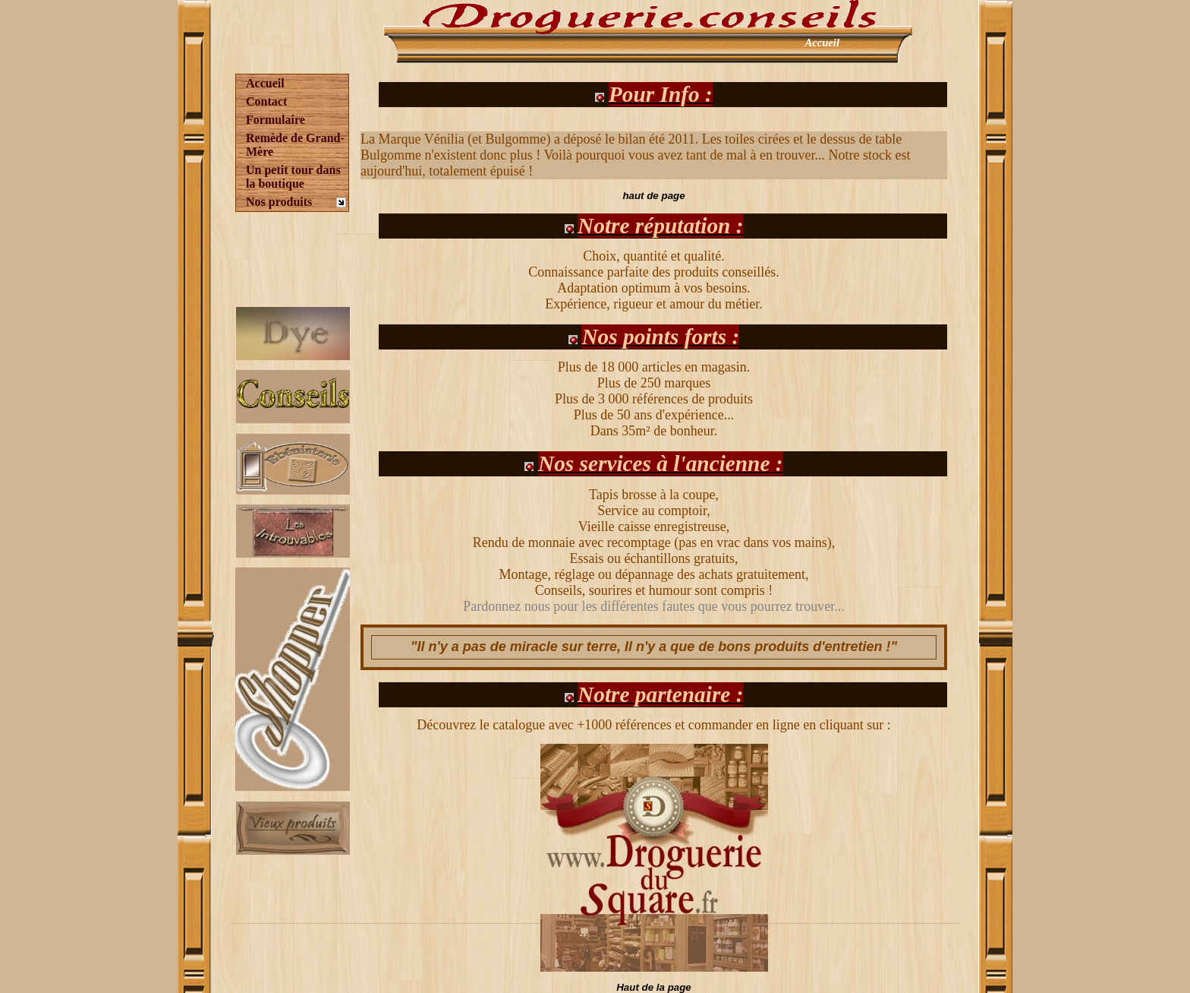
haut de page (653, 195)
